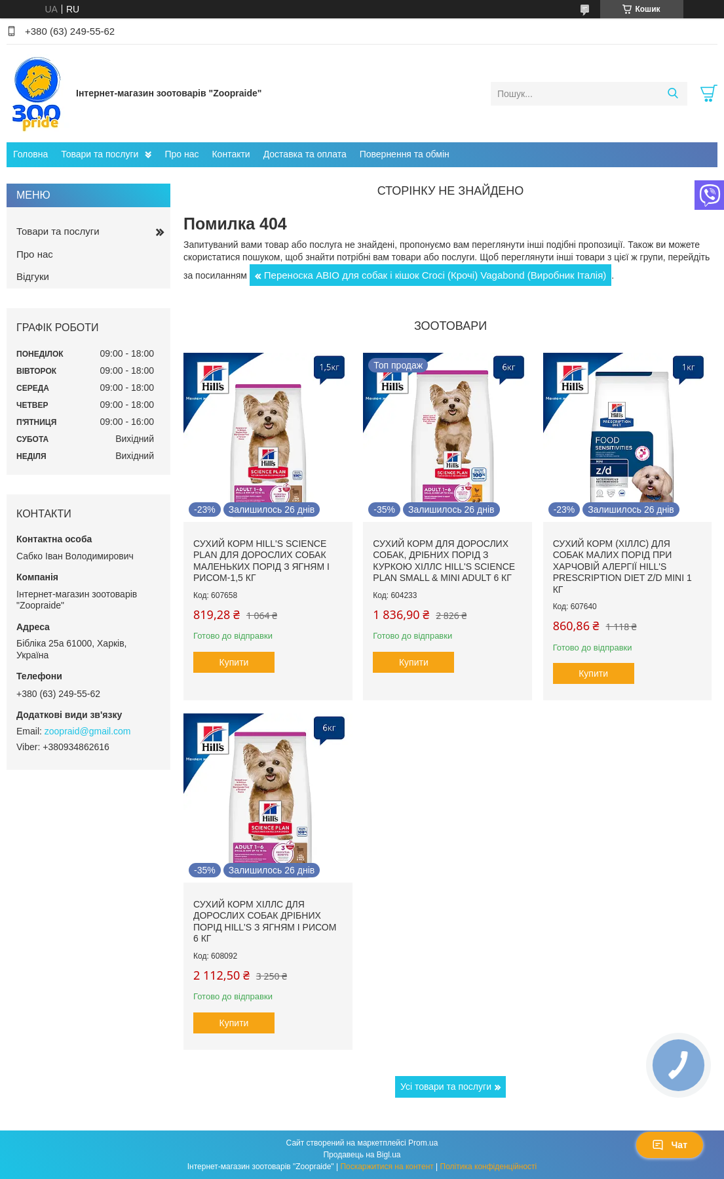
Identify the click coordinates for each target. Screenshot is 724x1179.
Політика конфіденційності (488, 1166)
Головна (30, 154)
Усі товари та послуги (445, 1086)
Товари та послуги (99, 154)
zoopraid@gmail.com (88, 731)
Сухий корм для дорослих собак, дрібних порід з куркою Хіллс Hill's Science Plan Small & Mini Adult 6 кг (444, 561)
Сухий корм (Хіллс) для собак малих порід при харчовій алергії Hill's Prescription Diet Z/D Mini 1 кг (622, 566)
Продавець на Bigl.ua (361, 1154)
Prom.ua (423, 1143)
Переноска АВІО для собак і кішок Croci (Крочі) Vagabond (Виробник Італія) (435, 275)
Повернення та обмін (404, 154)
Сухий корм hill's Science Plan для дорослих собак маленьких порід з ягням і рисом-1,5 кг (261, 561)
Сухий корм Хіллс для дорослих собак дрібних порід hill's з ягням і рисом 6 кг (264, 921)
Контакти (231, 154)
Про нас (181, 154)
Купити (234, 662)
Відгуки (32, 276)
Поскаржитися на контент (386, 1166)
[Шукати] (672, 94)
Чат (669, 1145)
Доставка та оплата (305, 154)
